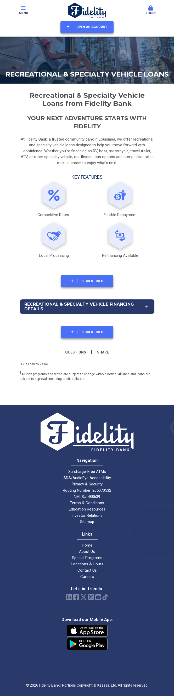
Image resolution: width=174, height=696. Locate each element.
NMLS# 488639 (87, 496)
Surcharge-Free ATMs (87, 471)
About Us (87, 551)
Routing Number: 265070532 (87, 490)
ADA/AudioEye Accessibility (87, 477)
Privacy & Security (87, 484)
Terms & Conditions (87, 503)
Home (87, 545)
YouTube (98, 597)
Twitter (83, 597)
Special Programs (87, 557)
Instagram (91, 597)
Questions (75, 352)
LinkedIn (69, 597)
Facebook (76, 597)
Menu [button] (23, 10)
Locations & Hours (87, 564)
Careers (87, 576)
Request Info (92, 281)
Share (103, 352)
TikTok (105, 597)
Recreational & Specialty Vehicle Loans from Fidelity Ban (87, 99)
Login (151, 10)
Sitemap (87, 521)
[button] (151, 10)
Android (87, 644)
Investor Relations (87, 515)
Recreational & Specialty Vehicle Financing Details (79, 306)
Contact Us (87, 570)
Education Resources (87, 509)
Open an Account (91, 27)
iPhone (87, 631)
